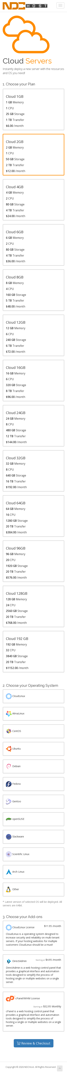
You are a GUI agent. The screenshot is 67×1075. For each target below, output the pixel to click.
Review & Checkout (33, 1043)
